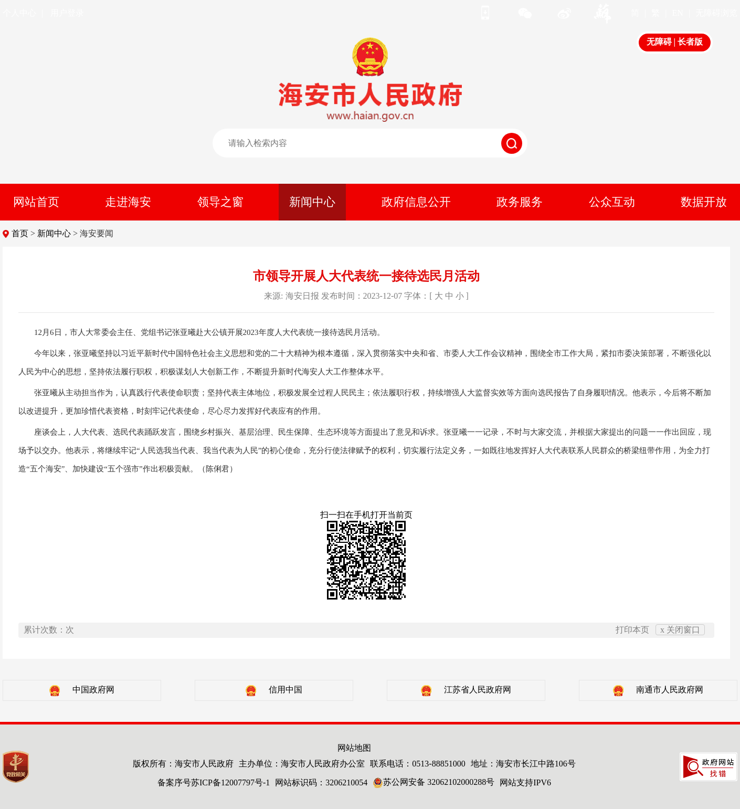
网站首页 (36, 201)
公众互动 (612, 201)
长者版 (690, 41)
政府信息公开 (416, 201)
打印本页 (632, 629)
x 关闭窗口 (680, 629)
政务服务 (519, 201)
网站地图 (354, 747)
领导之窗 (220, 201)
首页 (20, 233)
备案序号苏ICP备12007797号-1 (213, 782)
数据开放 (704, 201)
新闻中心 (312, 201)
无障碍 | (662, 41)
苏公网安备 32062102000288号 (433, 782)
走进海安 (128, 201)
